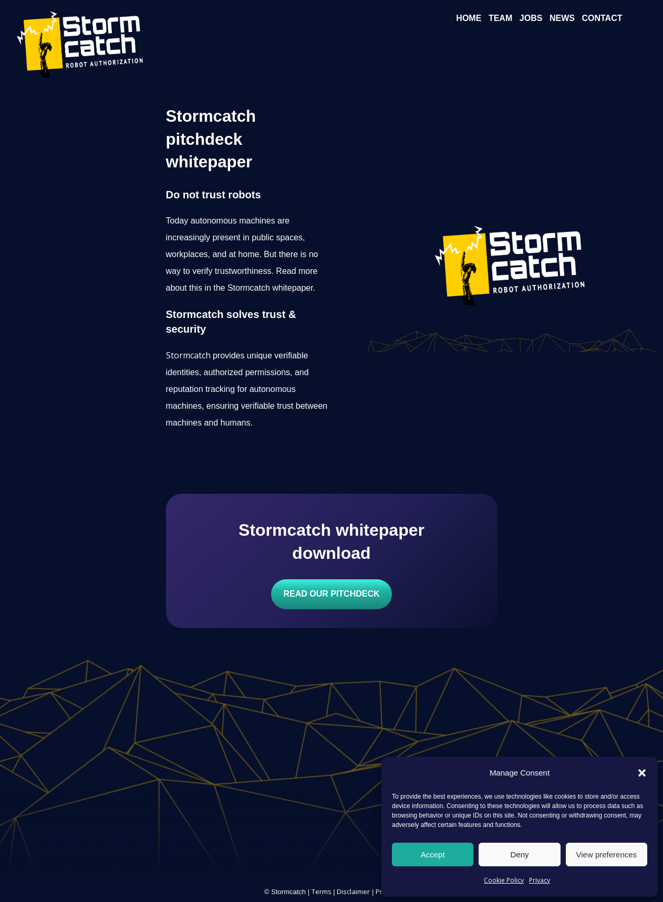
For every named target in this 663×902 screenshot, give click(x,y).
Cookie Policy (504, 880)
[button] (642, 773)
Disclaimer (353, 891)
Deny (519, 854)
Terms (321, 891)
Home (468, 18)
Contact (602, 18)
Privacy (539, 880)
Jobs (531, 18)
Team (500, 18)
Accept (433, 854)
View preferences (606, 854)
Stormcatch (188, 355)
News (562, 18)
